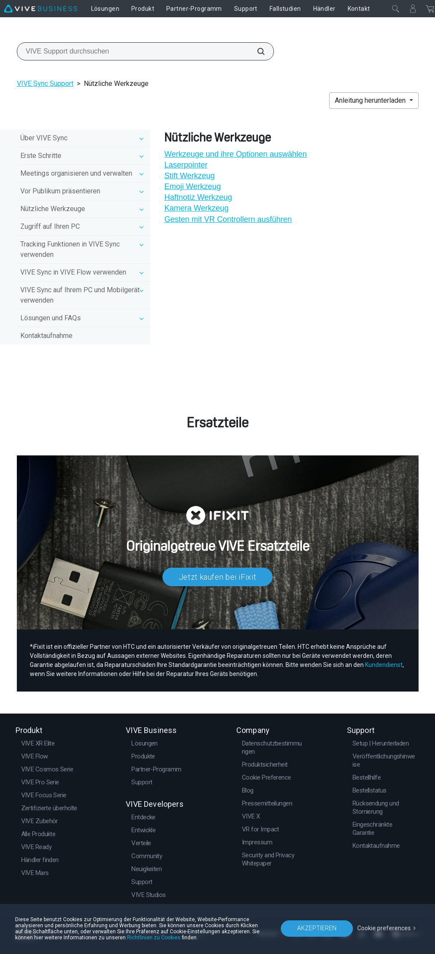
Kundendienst (384, 664)
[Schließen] (395, 8)
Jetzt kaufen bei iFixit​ (218, 576)
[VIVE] (40, 8)
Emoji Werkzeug (192, 186)
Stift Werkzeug (189, 175)
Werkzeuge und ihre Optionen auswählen (235, 154)
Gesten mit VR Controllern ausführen (228, 219)
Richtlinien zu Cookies (154, 938)
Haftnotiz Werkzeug (198, 197)
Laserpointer (185, 165)
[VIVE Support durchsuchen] (256, 51)
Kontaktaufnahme (46, 336)
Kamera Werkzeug (196, 208)
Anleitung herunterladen (371, 100)
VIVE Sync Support (45, 83)
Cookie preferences (384, 928)
